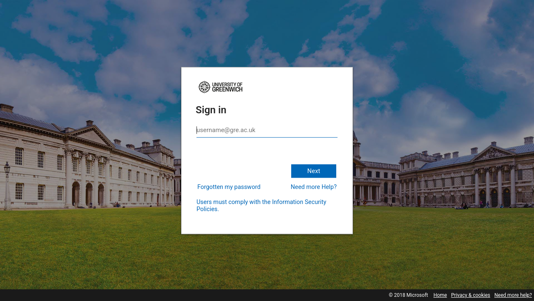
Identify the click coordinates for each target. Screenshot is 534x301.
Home (440, 295)
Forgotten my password (228, 187)
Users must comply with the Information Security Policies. (261, 206)
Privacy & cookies (470, 295)
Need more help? (513, 295)
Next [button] (313, 171)
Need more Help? (314, 187)
